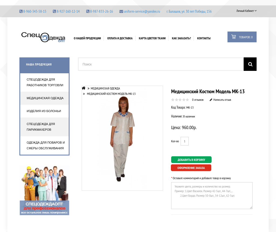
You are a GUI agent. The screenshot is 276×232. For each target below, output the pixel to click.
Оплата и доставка (120, 38)
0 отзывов (197, 100)
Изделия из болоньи (44, 111)
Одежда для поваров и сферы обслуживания (46, 145)
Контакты (204, 38)
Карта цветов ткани (152, 38)
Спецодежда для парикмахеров (41, 127)
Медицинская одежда (45, 98)
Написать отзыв (220, 100)
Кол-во (175, 141)
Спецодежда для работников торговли (45, 82)
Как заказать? (181, 38)
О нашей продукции (87, 38)
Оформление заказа (191, 168)
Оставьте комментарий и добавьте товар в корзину (202, 178)
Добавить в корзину (191, 160)
